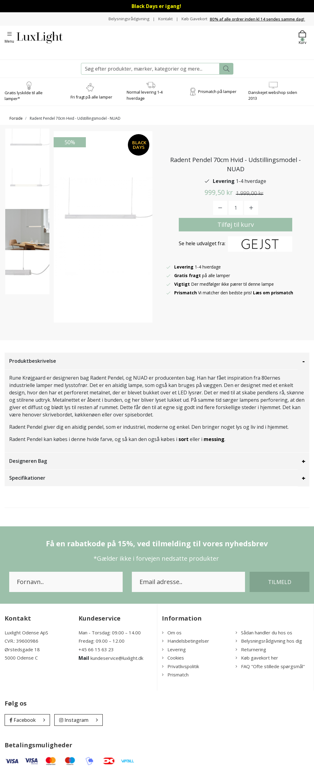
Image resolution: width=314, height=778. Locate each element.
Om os (172, 636)
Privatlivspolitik (180, 669)
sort (183, 442)
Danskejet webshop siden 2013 (272, 98)
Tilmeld (279, 585)
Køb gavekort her (257, 661)
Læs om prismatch (273, 296)
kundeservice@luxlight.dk (116, 661)
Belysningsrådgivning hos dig (269, 644)
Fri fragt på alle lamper (91, 100)
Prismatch (175, 678)
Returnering (251, 652)
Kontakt (190, 17)
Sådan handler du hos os (264, 636)
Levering (174, 652)
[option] (27, 156)
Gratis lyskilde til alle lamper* (24, 99)
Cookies (173, 661)
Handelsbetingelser (185, 644)
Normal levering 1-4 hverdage (145, 98)
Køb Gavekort (193, 23)
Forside (16, 121)
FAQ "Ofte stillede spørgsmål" (270, 669)
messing (214, 442)
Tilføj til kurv (235, 227)
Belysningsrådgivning (153, 17)
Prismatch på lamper (217, 94)
